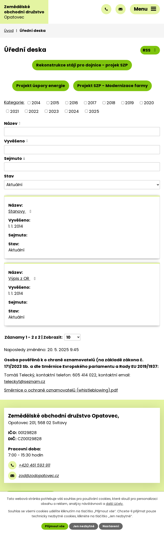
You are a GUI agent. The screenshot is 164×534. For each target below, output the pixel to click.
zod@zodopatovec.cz (39, 475)
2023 (54, 111)
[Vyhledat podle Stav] (82, 184)
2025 (94, 111)
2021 (14, 111)
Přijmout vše (55, 526)
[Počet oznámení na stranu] (72, 337)
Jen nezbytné (83, 526)
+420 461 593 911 (34, 465)
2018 (111, 103)
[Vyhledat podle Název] (82, 131)
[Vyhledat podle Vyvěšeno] (82, 149)
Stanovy (20, 211)
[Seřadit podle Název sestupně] (19, 124)
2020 (149, 103)
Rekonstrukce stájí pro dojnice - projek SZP (82, 65)
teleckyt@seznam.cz (24, 381)
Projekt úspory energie (40, 85)
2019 (129, 103)
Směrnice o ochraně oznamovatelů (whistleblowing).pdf (61, 390)
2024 (74, 111)
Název (10, 123)
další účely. (114, 503)
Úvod (9, 30)
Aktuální (16, 250)
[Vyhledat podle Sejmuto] (82, 166)
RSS (150, 50)
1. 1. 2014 (15, 226)
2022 (34, 111)
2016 (73, 103)
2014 (36, 103)
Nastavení (111, 526)
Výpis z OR (22, 278)
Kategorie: (14, 102)
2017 (92, 103)
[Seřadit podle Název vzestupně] (19, 122)
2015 (54, 103)
